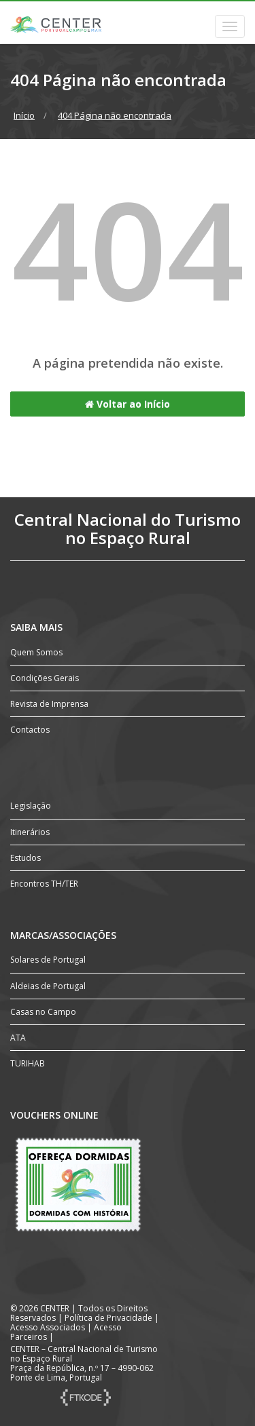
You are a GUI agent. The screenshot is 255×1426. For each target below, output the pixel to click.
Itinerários (30, 832)
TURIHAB (27, 1063)
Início (24, 115)
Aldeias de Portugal (48, 986)
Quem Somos (36, 652)
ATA (18, 1037)
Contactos (30, 729)
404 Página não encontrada (114, 115)
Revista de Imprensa (49, 704)
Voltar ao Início (127, 404)
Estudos (25, 858)
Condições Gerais (44, 678)
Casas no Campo (43, 1012)
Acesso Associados (47, 1327)
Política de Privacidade (108, 1318)
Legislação (30, 805)
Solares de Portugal (48, 959)
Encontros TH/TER (44, 883)
